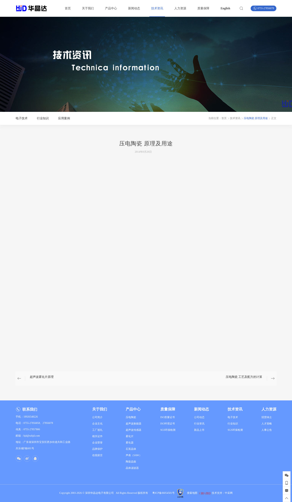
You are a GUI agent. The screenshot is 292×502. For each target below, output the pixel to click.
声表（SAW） (134, 455)
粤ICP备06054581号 (163, 493)
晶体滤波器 (132, 468)
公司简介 (97, 417)
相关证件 (97, 436)
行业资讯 (199, 423)
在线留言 (97, 455)
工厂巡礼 (97, 430)
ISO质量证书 (167, 417)
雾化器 (130, 442)
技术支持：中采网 (222, 493)
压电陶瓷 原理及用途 (256, 118)
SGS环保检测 (168, 430)
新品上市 (199, 430)
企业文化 (97, 423)
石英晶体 (131, 449)
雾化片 (130, 436)
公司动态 (199, 417)
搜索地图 (192, 493)
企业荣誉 (97, 442)
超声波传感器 (133, 430)
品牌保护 (97, 449)
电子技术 (233, 417)
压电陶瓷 (131, 417)
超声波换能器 (133, 423)
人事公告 (266, 430)
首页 (224, 118)
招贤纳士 (266, 417)
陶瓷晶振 (131, 461)
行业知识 (233, 423)
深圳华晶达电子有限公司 (100, 493)
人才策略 (266, 423)
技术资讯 (235, 118)
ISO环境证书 (167, 423)
